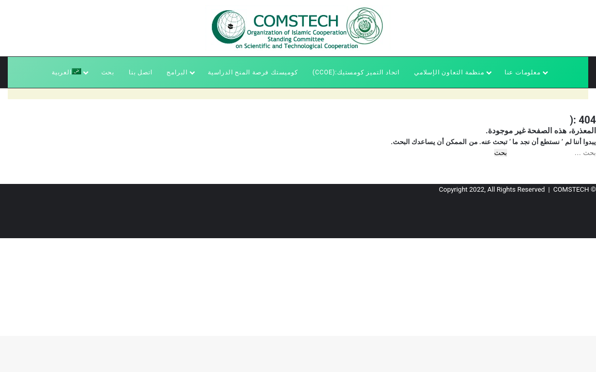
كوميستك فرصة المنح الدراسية (253, 72)
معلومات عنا (523, 72)
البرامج (177, 72)
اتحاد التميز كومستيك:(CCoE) (356, 72)
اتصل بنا (140, 72)
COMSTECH (571, 189)
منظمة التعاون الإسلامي (449, 72)
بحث (107, 72)
